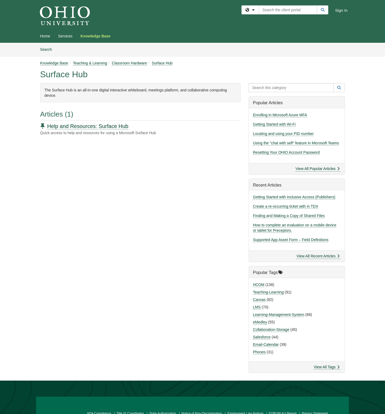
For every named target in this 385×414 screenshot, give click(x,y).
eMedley (260, 322)
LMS (257, 307)
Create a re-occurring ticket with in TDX (285, 206)
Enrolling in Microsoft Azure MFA (280, 115)
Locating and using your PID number (283, 133)
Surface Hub (162, 63)
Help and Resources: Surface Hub (88, 126)
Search (48, 49)
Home (45, 36)
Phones (259, 352)
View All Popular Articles (317, 169)
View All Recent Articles (318, 256)
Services (65, 36)
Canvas (259, 299)
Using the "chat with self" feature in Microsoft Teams (296, 143)
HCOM (258, 285)
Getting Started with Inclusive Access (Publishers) (294, 197)
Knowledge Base (95, 36)
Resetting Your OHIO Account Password (286, 152)
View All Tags (327, 367)
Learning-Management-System (278, 314)
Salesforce (262, 337)
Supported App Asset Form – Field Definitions (290, 240)
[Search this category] (291, 87)
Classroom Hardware (129, 63)
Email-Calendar (266, 344)
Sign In (341, 10)
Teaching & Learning (90, 63)
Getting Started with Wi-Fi (274, 124)
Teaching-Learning (268, 292)
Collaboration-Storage (271, 329)
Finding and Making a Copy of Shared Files (289, 216)
